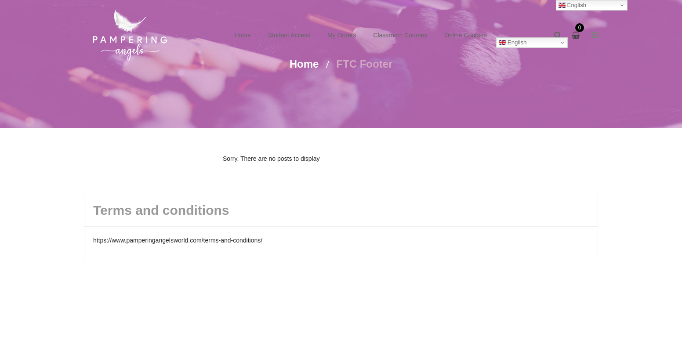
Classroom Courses (400, 35)
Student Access (289, 35)
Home (242, 35)
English (512, 42)
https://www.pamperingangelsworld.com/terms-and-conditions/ (177, 240)
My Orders (341, 35)
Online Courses (465, 35)
